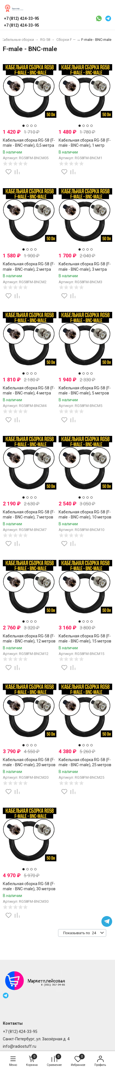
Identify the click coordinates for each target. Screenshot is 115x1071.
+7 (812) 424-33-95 (20, 1031)
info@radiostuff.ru (19, 1046)
